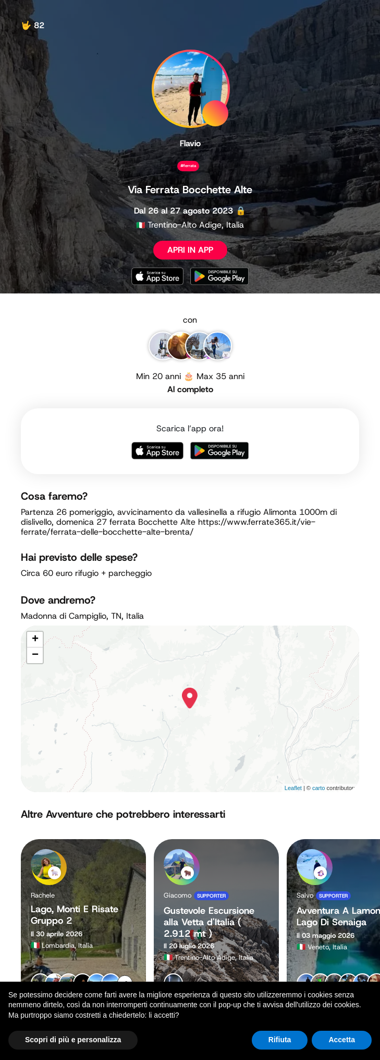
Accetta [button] (341, 1039)
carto (318, 788)
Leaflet (293, 788)
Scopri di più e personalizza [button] (73, 1039)
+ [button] (35, 639)
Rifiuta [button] (279, 1039)
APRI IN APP (190, 249)
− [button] (35, 655)
